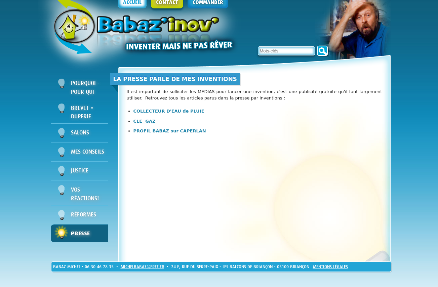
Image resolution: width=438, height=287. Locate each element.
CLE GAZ (145, 121)
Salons (80, 132)
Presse (80, 233)
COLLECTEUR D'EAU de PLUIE (168, 111)
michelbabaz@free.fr (142, 266)
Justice (79, 170)
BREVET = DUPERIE (82, 112)
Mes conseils (87, 152)
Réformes (83, 214)
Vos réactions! (85, 194)
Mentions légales (330, 266)
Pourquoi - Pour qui (85, 87)
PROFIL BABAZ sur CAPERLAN (169, 130)
